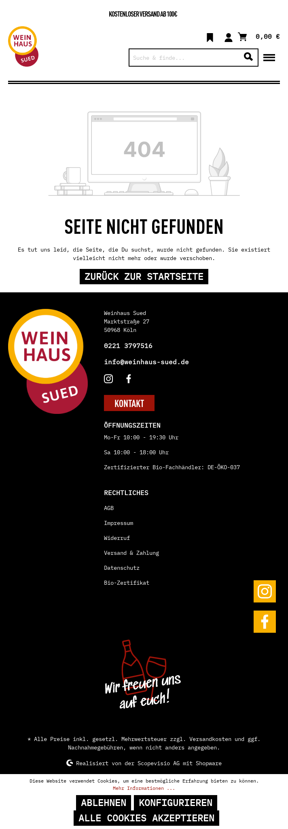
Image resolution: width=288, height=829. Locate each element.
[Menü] (269, 56)
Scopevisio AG (159, 762)
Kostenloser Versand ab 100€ (143, 13)
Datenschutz (122, 567)
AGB (109, 508)
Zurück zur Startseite (144, 276)
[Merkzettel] (210, 36)
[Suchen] (248, 57)
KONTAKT (129, 403)
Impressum (118, 523)
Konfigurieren (175, 802)
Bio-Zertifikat (126, 582)
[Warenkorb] (259, 36)
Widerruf (117, 537)
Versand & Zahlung (131, 552)
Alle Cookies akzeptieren (146, 818)
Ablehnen (103, 802)
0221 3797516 (128, 346)
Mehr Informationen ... (144, 788)
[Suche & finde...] (184, 57)
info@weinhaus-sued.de (146, 362)
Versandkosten (210, 739)
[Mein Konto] (228, 36)
